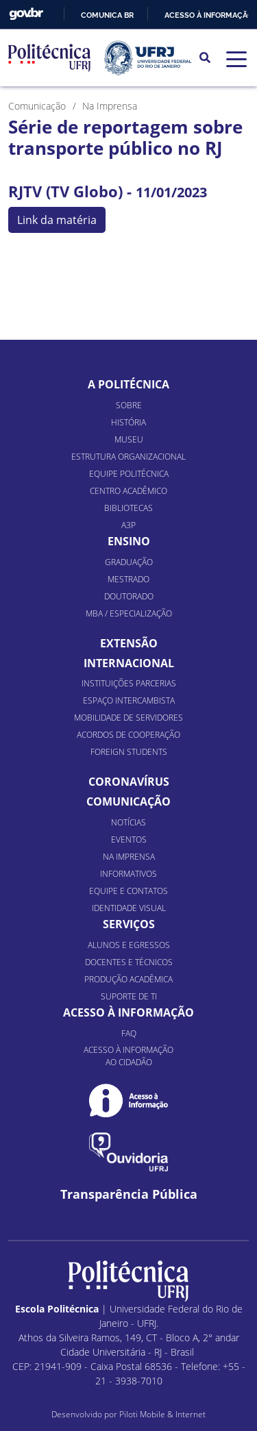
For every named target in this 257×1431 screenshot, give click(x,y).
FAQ (128, 1033)
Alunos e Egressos (129, 945)
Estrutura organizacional (128, 456)
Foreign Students (128, 752)
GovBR (26, 14)
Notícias (128, 822)
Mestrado (128, 579)
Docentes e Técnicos (129, 962)
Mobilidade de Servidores (128, 717)
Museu (128, 439)
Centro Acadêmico (128, 491)
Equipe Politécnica (129, 474)
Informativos (128, 874)
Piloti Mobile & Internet (162, 1414)
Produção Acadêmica (128, 979)
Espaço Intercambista (129, 700)
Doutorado (129, 596)
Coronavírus (128, 781)
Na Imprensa (129, 856)
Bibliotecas (128, 508)
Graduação (129, 562)
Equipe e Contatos (128, 891)
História (128, 422)
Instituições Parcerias (129, 683)
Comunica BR (107, 15)
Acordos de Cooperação (128, 735)
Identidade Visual (129, 908)
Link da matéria (57, 219)
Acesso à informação (208, 15)
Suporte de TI (129, 996)
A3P (128, 525)
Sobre (129, 405)
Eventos (129, 839)
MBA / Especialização (129, 613)
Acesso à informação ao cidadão (128, 1056)
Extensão (129, 643)
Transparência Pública (128, 1194)
